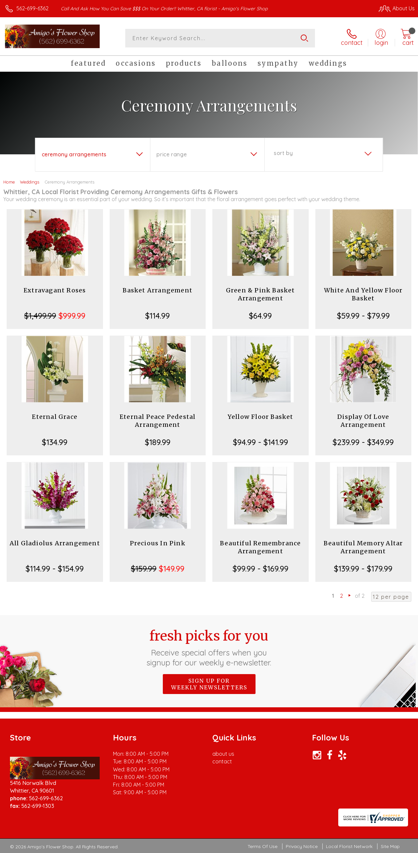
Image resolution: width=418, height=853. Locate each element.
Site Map (390, 846)
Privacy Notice (302, 846)
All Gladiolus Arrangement (55, 543)
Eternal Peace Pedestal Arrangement (157, 420)
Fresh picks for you (209, 647)
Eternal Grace (54, 417)
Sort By (283, 153)
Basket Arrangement (157, 290)
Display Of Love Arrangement (363, 420)
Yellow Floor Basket (260, 417)
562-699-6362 (32, 8)
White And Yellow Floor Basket (363, 294)
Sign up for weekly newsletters (209, 684)
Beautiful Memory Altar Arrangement (363, 547)
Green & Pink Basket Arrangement (260, 294)
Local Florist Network (349, 846)
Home (9, 182)
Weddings (29, 182)
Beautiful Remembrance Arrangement (260, 547)
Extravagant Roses (55, 290)
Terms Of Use (262, 846)
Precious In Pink (157, 543)
